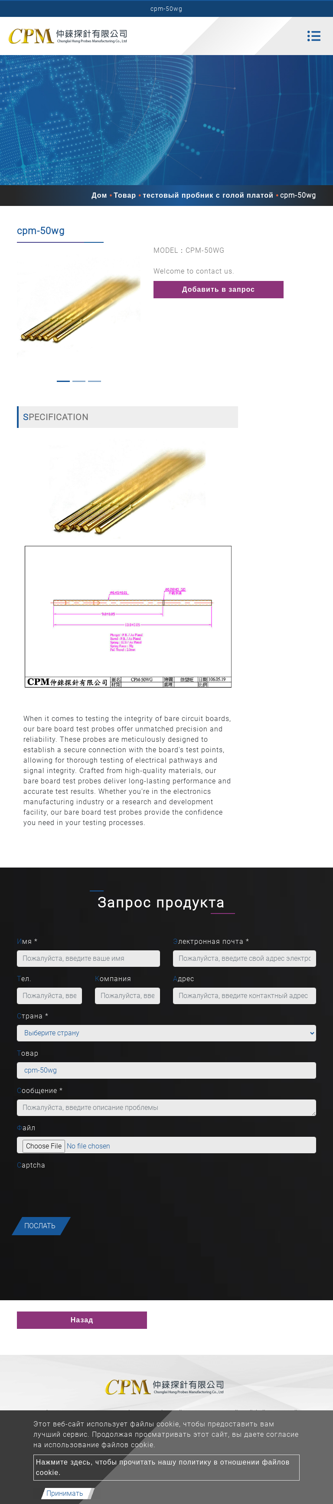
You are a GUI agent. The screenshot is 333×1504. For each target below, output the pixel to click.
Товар (125, 195)
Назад (82, 1320)
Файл (26, 1128)
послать (40, 1226)
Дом (99, 195)
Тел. (24, 979)
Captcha (31, 1165)
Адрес (183, 979)
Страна (33, 1016)
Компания (113, 979)
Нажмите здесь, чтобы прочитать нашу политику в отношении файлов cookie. (163, 1467)
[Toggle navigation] (314, 36)
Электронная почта (211, 941)
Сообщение (40, 1090)
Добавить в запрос (218, 289)
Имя (27, 941)
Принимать (64, 1493)
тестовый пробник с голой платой (208, 195)
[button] (21, 315)
